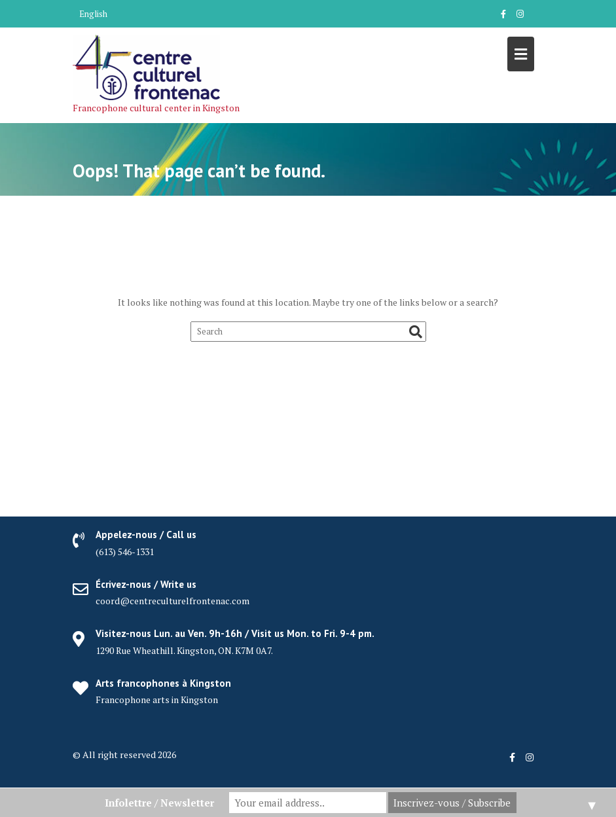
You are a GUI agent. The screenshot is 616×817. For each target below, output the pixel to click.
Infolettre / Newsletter (159, 802)
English (93, 14)
